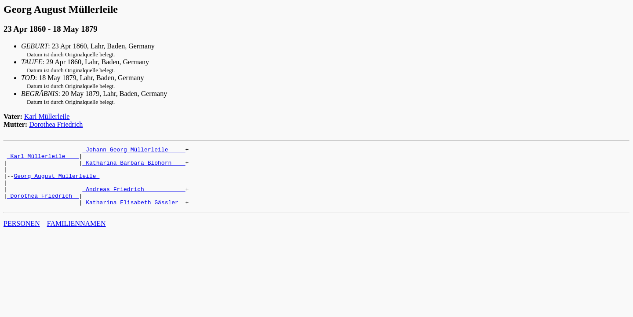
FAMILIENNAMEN (76, 235)
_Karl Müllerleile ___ (43, 158)
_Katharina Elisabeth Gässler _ (133, 214)
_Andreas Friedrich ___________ (133, 198)
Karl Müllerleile (47, 116)
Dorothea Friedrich (56, 124)
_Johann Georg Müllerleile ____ (133, 151)
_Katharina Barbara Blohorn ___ (133, 166)
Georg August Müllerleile (56, 182)
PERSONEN (22, 235)
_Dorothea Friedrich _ (43, 206)
